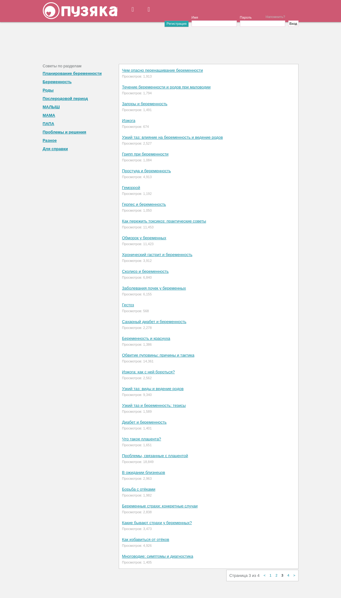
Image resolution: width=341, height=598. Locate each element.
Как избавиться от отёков (145, 539)
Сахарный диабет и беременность (154, 321)
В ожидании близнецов (143, 472)
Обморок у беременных (144, 238)
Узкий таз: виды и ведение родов (153, 388)
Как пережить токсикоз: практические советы (164, 221)
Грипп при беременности (145, 154)
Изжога (128, 120)
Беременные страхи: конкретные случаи (160, 506)
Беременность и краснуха (146, 338)
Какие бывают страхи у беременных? (157, 522)
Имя (195, 17)
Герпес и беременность (144, 204)
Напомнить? (275, 17)
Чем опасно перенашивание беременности (162, 70)
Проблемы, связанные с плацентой (155, 455)
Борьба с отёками (138, 489)
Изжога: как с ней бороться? (148, 372)
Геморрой (131, 187)
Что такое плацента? (141, 439)
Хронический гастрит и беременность (157, 254)
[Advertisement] (170, 42)
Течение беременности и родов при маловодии (166, 87)
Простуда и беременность (146, 171)
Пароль (246, 17)
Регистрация (176, 23)
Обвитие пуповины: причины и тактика (158, 355)
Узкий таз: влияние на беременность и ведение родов (172, 137)
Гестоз (128, 305)
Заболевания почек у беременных (154, 288)
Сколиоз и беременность (145, 271)
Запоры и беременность (144, 103)
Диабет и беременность (144, 422)
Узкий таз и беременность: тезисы (154, 405)
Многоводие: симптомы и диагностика (157, 556)
